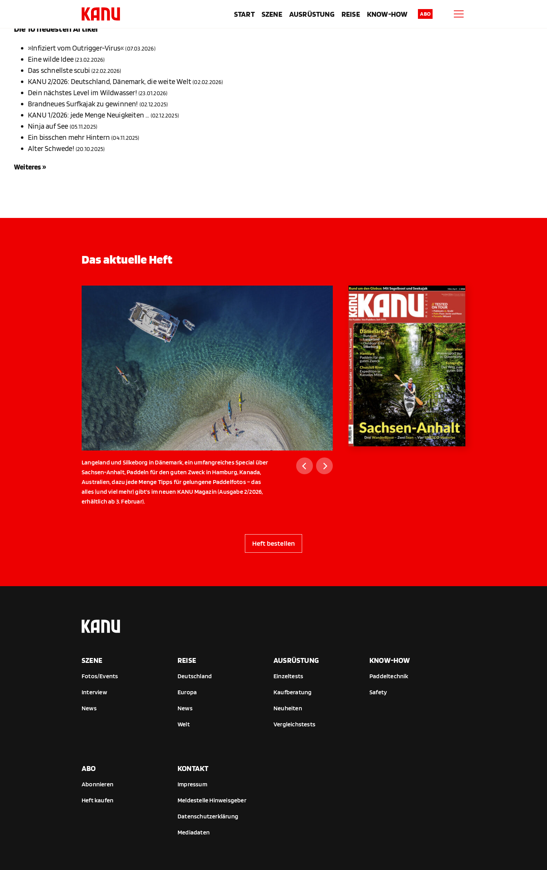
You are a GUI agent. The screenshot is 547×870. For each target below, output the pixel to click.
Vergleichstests (294, 724)
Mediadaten (194, 832)
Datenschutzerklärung (208, 816)
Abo (425, 13)
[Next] (324, 465)
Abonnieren (97, 784)
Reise (351, 13)
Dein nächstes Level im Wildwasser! (82, 92)
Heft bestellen (273, 543)
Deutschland (195, 676)
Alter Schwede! (51, 148)
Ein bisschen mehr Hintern (69, 137)
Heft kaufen (97, 800)
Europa (187, 692)
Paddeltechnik (389, 676)
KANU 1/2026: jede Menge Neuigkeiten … (88, 115)
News (89, 708)
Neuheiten (288, 708)
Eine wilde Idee (51, 59)
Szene (272, 13)
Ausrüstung (312, 13)
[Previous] (304, 465)
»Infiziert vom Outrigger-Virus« (76, 48)
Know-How (387, 13)
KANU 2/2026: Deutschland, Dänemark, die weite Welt (109, 81)
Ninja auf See (48, 126)
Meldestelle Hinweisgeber (212, 800)
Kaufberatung (293, 692)
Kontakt (193, 768)
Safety (378, 692)
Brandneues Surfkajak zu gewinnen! (83, 103)
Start (244, 13)
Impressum (192, 784)
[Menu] (458, 14)
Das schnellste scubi (59, 70)
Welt (184, 724)
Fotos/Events (100, 676)
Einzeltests (288, 676)
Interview (94, 692)
